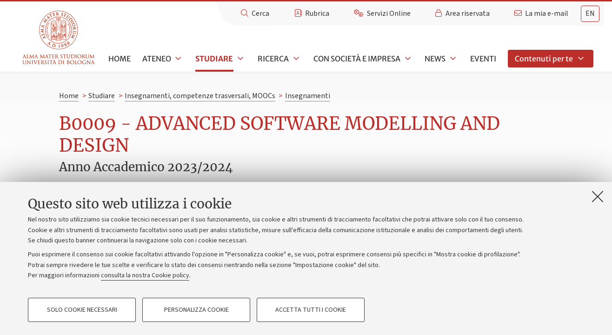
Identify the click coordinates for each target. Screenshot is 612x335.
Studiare (214, 58)
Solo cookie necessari (82, 310)
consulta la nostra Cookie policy (145, 275)
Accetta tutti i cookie (310, 310)
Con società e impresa (356, 58)
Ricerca (273, 58)
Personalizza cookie (196, 310)
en (590, 13)
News (435, 58)
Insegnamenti (307, 96)
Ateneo (156, 58)
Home (119, 58)
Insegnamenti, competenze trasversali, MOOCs (200, 96)
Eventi (483, 58)
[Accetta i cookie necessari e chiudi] (597, 196)
